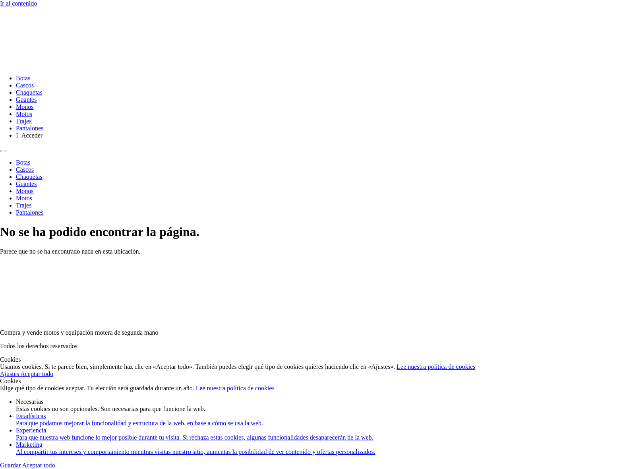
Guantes (26, 99)
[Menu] (3, 151)
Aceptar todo (36, 373)
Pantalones (29, 128)
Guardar (11, 465)
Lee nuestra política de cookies (436, 366)
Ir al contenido (18, 3)
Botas (23, 78)
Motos (24, 113)
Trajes (23, 121)
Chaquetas (29, 92)
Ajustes (10, 373)
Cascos (25, 85)
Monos (24, 106)
